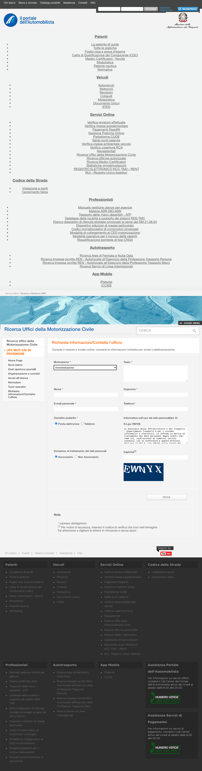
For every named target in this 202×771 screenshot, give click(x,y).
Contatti (82, 2)
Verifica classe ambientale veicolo (106, 144)
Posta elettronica (69, 423)
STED (106, 106)
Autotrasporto (102, 247)
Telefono (89, 423)
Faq (79, 553)
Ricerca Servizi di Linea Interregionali (106, 266)
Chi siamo (9, 2)
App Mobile (102, 274)
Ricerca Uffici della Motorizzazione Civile (106, 154)
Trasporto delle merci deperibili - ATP (105, 214)
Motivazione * (62, 362)
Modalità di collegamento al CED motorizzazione (105, 232)
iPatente (106, 282)
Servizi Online (102, 114)
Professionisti (101, 199)
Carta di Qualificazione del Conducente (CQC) (105, 55)
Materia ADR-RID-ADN (105, 211)
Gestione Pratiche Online (106, 133)
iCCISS (106, 285)
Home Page (15, 360)
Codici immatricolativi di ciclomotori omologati (105, 229)
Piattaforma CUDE (106, 136)
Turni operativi (17, 386)
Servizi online (11, 293)
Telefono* (129, 403)
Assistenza (69, 2)
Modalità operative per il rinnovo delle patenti (105, 236)
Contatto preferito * (66, 417)
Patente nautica (105, 66)
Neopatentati (106, 151)
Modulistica (105, 62)
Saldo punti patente (106, 140)
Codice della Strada (30, 180)
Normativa (105, 69)
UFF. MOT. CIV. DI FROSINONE (19, 351)
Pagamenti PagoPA (106, 129)
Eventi (25, 553)
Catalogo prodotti (50, 2)
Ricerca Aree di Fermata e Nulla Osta (106, 255)
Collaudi (106, 96)
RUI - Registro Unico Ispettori (106, 172)
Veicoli (102, 77)
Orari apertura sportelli (22, 369)
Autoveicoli (106, 85)
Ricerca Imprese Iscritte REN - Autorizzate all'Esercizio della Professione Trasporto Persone (106, 259)
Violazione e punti (35, 188)
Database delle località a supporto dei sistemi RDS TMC (105, 218)
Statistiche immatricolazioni (106, 165)
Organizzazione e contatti (24, 373)
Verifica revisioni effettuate (106, 122)
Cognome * (130, 389)
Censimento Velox (35, 192)
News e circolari (28, 2)
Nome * (58, 389)
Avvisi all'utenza (18, 378)
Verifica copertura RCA (106, 147)
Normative (14, 382)
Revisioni (106, 92)
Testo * (128, 362)
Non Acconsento (88, 457)
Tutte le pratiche (105, 48)
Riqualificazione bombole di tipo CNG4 (105, 240)
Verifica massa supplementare (106, 126)
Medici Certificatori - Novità (105, 58)
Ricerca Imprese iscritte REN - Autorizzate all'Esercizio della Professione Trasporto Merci (106, 262)
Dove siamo (15, 364)
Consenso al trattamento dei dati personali (80, 451)
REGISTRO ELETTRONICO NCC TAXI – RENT (106, 169)
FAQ (93, 2)
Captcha (130, 452)
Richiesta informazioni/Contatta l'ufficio (21, 394)
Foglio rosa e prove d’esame (105, 51)
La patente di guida (105, 44)
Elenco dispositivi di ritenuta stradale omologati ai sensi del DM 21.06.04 (105, 222)
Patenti (101, 36)
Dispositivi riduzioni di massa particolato (105, 225)
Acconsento (66, 457)
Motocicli (106, 89)
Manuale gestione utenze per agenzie (105, 207)
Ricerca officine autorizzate (106, 158)
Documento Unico (106, 103)
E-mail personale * (65, 403)
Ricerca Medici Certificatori (106, 162)
